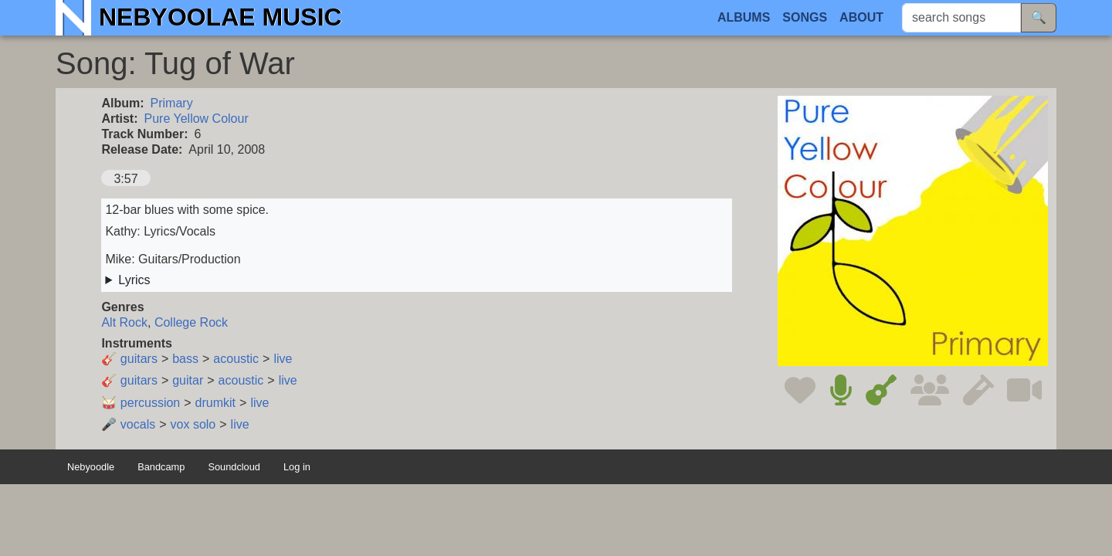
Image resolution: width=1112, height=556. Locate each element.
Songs (804, 17)
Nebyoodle (90, 467)
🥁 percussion (140, 402)
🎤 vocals (128, 424)
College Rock (191, 322)
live (282, 358)
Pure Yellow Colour (196, 118)
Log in (296, 467)
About (861, 17)
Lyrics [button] (134, 279)
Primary (172, 103)
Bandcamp (161, 467)
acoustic (236, 358)
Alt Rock (124, 322)
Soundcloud (234, 467)
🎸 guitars (129, 358)
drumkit (215, 402)
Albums (743, 17)
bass (185, 358)
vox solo (193, 424)
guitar (187, 380)
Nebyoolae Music (220, 17)
